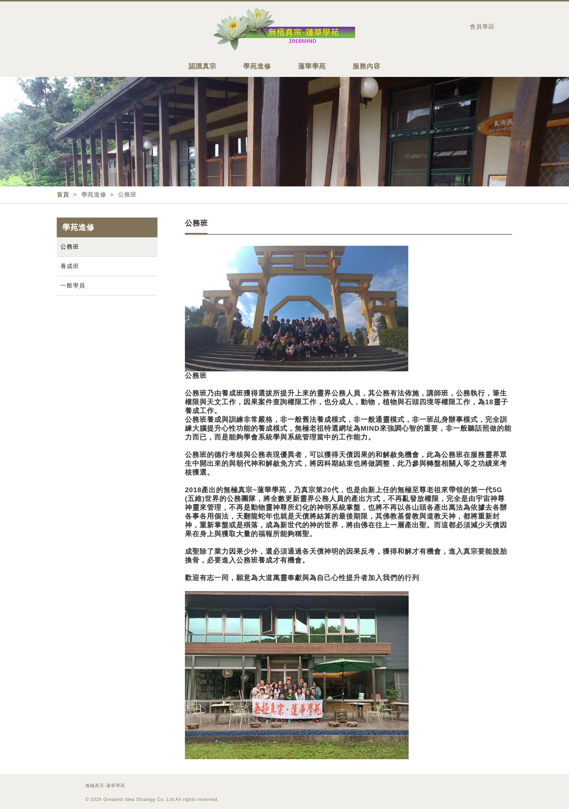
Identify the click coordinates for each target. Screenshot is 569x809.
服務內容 (366, 66)
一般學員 (72, 285)
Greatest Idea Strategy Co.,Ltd (138, 799)
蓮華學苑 (312, 66)
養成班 (69, 266)
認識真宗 (202, 66)
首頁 (64, 195)
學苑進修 (257, 66)
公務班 (69, 247)
